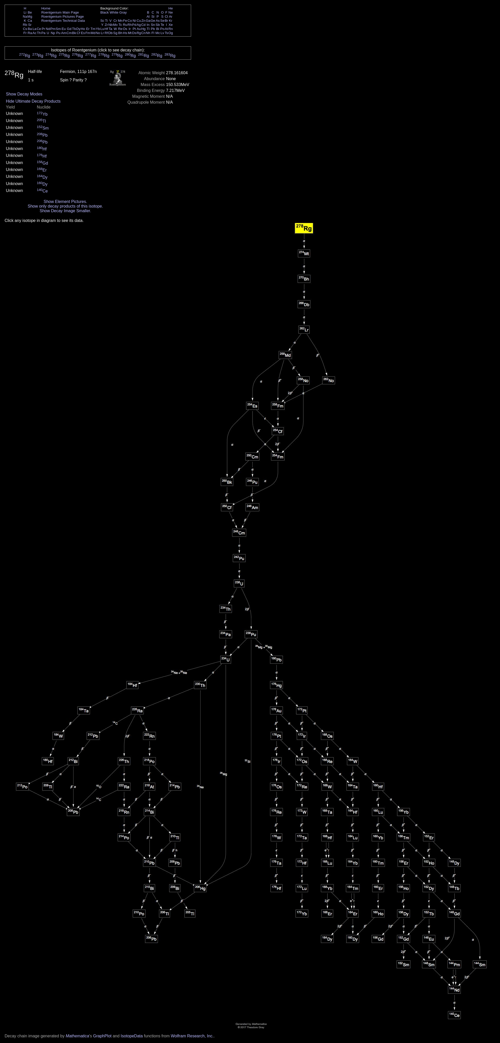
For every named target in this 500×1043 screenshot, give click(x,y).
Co (130, 21)
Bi (157, 29)
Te (162, 25)
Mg (29, 16)
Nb (110, 25)
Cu (139, 21)
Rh (130, 25)
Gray (123, 12)
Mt (130, 33)
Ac (35, 33)
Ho (83, 29)
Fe (125, 21)
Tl (148, 29)
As (158, 21)
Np (53, 33)
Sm (58, 29)
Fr (25, 33)
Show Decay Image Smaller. (65, 211)
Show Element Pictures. (65, 201)
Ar (170, 16)
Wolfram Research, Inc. (192, 1036)
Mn (120, 21)
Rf (106, 33)
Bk (74, 33)
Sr (30, 25)
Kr (170, 21)
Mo (115, 25)
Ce (39, 29)
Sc (102, 21)
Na (25, 16)
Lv (162, 33)
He (171, 8)
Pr (43, 29)
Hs (125, 33)
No (98, 33)
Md (93, 33)
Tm (92, 29)
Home (45, 8)
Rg (139, 33)
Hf (106, 29)
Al (148, 16)
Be (30, 12)
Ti (106, 21)
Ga (148, 21)
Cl (166, 16)
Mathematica (77, 1036)
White (114, 12)
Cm (69, 33)
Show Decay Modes (24, 94)
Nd (48, 29)
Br (166, 21)
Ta (110, 29)
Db (110, 33)
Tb (74, 29)
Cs (25, 29)
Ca (30, 21)
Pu (58, 33)
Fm (87, 33)
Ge (153, 21)
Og (170, 33)
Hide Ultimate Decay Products (33, 101)
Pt (134, 29)
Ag (139, 25)
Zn (143, 21)
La (34, 29)
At (166, 29)
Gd (69, 29)
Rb (25, 25)
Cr (115, 21)
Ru (125, 25)
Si (152, 16)
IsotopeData (132, 1036)
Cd (143, 25)
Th (39, 33)
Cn (143, 33)
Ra (30, 33)
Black (104, 12)
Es (83, 33)
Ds (134, 33)
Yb (98, 29)
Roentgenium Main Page (60, 12)
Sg (115, 33)
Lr (102, 33)
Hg (143, 29)
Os (125, 29)
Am (63, 33)
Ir (130, 29)
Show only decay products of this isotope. (65, 206)
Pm (53, 29)
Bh (120, 33)
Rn (171, 29)
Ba (30, 29)
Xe (171, 25)
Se (162, 21)
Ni (134, 21)
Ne (171, 12)
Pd (134, 25)
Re (120, 29)
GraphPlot (102, 1036)
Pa (43, 33)
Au (139, 29)
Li (25, 12)
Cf (78, 33)
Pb (153, 29)
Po (162, 29)
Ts (166, 33)
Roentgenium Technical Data (63, 21)
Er (87, 29)
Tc (120, 25)
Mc (157, 33)
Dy (78, 29)
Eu (63, 29)
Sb (158, 25)
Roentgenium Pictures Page (62, 16)
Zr (106, 25)
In (148, 25)
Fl (152, 33)
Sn (153, 25)
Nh (148, 33)
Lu (102, 29)
